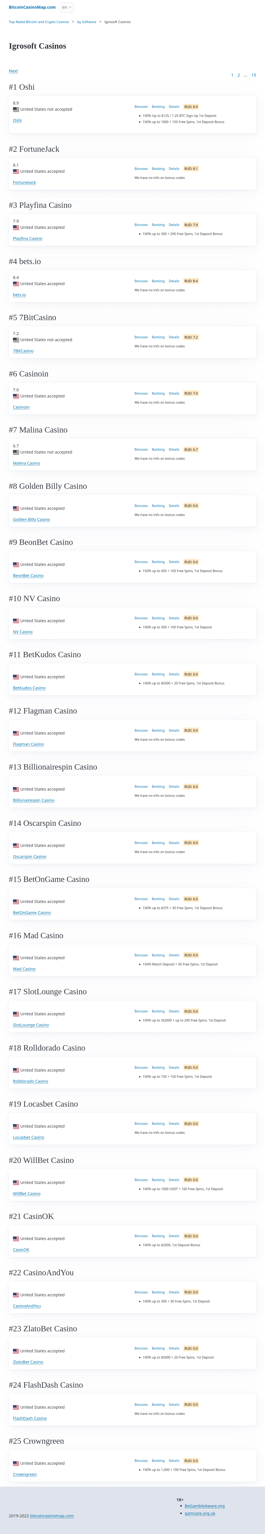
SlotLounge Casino (31, 1025)
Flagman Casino (28, 744)
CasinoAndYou (27, 1306)
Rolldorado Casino (30, 1081)
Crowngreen (25, 1474)
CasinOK (21, 1249)
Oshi (17, 120)
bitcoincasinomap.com (52, 1516)
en (64, 7)
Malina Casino (26, 463)
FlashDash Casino (30, 1418)
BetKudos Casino (29, 688)
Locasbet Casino (28, 1137)
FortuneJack (24, 182)
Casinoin (21, 407)
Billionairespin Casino (33, 800)
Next (13, 71)
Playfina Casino (27, 238)
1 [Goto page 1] (232, 75)
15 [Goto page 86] (253, 75)
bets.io (19, 294)
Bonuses (141, 106)
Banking (158, 106)
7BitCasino (23, 351)
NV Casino (23, 632)
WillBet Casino (27, 1193)
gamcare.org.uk (200, 1513)
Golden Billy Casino (31, 519)
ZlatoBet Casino (28, 1362)
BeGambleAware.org (205, 1506)
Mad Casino (24, 969)
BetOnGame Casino (32, 912)
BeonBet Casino (28, 575)
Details (174, 106)
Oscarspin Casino (29, 856)
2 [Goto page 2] (239, 75)
